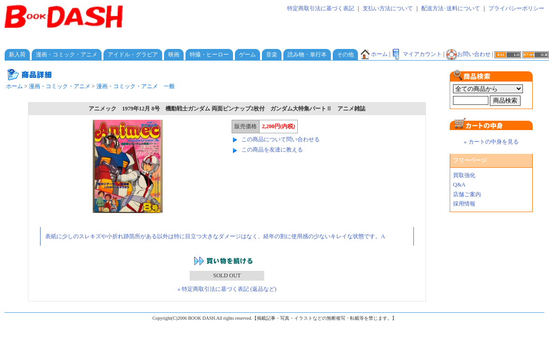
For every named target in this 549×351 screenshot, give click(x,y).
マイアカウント (416, 54)
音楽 (271, 54)
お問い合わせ (468, 54)
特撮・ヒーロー (209, 54)
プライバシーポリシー (516, 8)
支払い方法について (388, 8)
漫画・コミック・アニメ (66, 54)
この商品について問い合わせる (280, 139)
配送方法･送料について (450, 8)
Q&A (459, 184)
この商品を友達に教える (272, 149)
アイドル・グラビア (133, 54)
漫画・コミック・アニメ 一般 (135, 86)
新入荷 (17, 54)
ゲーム (247, 54)
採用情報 (464, 203)
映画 (173, 54)
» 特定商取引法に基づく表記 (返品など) (227, 289)
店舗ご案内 (467, 194)
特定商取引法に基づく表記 (320, 8)
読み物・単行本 (307, 54)
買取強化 (464, 175)
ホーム (374, 54)
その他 (345, 54)
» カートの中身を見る (491, 141)
